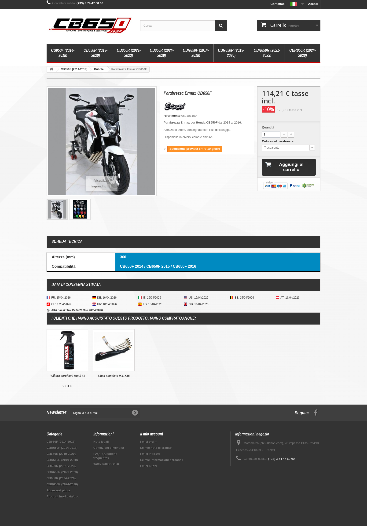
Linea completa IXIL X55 (206, 375)
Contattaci (278, 4)
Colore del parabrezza (278, 141)
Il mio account (151, 434)
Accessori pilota (58, 490)
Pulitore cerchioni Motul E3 (160, 375)
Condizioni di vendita (108, 447)
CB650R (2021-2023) (129, 52)
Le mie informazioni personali (161, 460)
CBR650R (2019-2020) (231, 52)
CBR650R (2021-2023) (267, 52)
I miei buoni (148, 466)
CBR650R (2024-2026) (302, 52)
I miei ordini (148, 441)
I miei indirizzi (150, 454)
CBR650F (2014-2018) (196, 52)
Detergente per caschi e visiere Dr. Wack (67, 378)
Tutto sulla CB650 (106, 464)
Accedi (313, 4)
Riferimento (172, 115)
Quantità (268, 127)
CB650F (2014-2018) (62, 52)
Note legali (101, 441)
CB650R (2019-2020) (95, 52)
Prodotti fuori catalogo (63, 496)
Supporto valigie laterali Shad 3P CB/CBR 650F (113, 378)
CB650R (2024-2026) (162, 52)
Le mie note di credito (156, 447)
